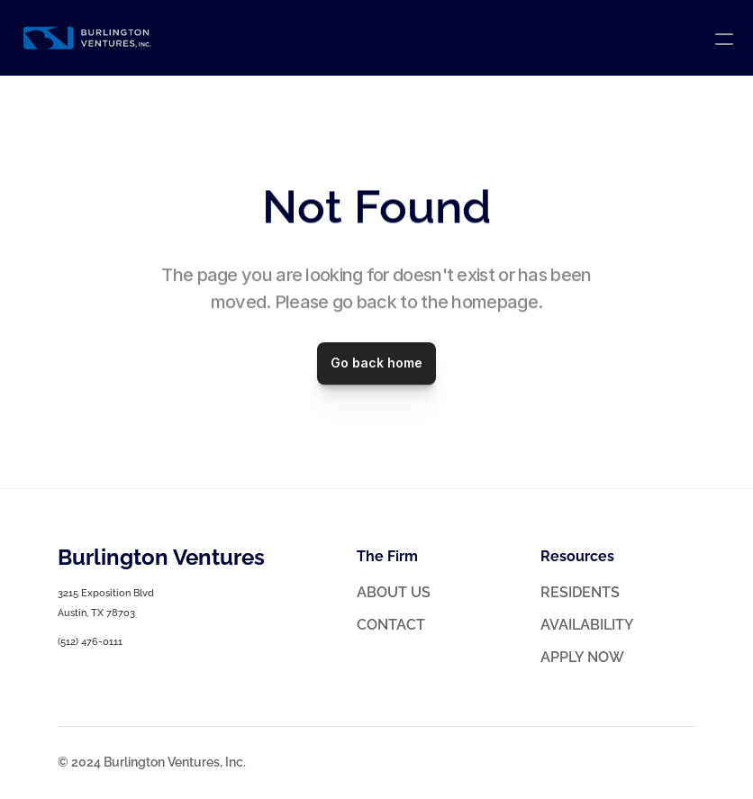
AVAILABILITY (587, 624)
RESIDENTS (580, 592)
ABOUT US (394, 592)
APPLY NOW (582, 657)
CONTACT (391, 624)
